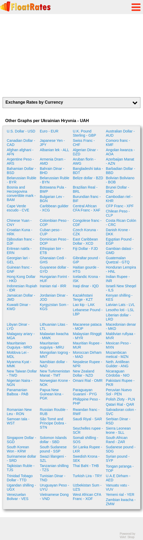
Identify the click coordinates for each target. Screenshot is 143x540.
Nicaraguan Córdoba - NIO (117, 373)
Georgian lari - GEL (18, 260)
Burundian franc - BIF (87, 199)
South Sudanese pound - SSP (53, 449)
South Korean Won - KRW (18, 449)
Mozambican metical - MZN (117, 354)
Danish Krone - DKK (118, 232)
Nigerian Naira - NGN (19, 382)
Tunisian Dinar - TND (52, 478)
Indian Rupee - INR (118, 279)
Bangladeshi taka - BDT (88, 170)
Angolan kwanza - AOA (120, 152)
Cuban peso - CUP (51, 232)
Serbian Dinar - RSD (118, 421)
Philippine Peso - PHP (86, 401)
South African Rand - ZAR (116, 440)
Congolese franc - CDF (87, 222)
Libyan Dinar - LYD (18, 326)
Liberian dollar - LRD (118, 317)
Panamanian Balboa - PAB (17, 392)
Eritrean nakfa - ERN (19, 250)
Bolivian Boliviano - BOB (120, 180)
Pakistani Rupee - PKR (120, 382)
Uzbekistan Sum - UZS (87, 487)
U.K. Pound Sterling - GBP (84, 133)
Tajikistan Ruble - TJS (21, 468)
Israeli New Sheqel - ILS (121, 288)
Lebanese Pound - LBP (87, 312)
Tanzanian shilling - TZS (54, 468)
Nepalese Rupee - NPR (87, 364)
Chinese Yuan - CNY (19, 222)
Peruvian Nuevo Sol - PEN (119, 392)
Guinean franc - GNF (19, 269)
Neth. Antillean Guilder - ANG (117, 364)
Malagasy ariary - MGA (21, 336)
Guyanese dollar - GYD (54, 269)
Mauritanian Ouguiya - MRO (19, 345)
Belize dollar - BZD (88, 178)
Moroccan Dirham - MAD (87, 354)
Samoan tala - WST (18, 421)
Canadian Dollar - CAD (21, 142)
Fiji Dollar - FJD (85, 248)
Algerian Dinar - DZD (85, 152)
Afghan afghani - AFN (20, 152)
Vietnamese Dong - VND (54, 496)
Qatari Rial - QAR (120, 404)
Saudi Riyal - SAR (87, 419)
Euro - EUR (49, 131)
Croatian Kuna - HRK (19, 232)
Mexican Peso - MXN (118, 345)
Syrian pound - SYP (117, 458)
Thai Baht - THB (86, 466)
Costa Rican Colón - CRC (121, 222)
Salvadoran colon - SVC (121, 412)
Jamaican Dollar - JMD (21, 297)
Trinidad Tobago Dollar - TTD (20, 478)
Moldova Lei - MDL (18, 354)
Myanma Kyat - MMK (19, 364)
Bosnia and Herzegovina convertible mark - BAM (21, 193)
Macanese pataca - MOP (87, 326)
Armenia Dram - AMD (53, 161)
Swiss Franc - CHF (84, 142)
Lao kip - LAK (84, 305)
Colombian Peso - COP (54, 222)
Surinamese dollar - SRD (21, 458)
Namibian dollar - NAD (53, 364)
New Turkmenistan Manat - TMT (55, 373)
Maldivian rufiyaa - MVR (120, 336)
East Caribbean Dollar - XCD (85, 241)
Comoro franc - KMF (118, 142)
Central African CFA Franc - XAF (86, 208)
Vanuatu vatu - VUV (117, 487)
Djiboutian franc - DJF (20, 241)
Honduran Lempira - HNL (121, 269)
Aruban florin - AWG (84, 161)
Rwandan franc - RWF (86, 412)
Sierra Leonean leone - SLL (118, 430)
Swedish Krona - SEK (86, 458)
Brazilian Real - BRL (85, 189)
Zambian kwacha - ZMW (120, 502)
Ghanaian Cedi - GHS (53, 260)
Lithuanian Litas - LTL (54, 326)
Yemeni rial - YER (120, 494)
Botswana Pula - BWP (53, 189)
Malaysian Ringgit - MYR (87, 336)
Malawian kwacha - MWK (54, 336)
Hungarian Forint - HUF (54, 279)
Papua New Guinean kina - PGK (51, 394)
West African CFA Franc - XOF (87, 496)
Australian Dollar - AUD (120, 133)
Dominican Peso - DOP (54, 241)
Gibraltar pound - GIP (86, 260)
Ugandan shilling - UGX (21, 487)
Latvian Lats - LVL (120, 305)
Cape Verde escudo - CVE (18, 208)
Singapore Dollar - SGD (21, 440)
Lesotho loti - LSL (120, 310)
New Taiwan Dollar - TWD (22, 373)
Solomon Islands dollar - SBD (53, 440)
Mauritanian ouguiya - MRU (52, 345)
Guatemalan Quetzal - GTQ (117, 260)
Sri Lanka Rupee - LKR (87, 449)
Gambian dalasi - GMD (119, 250)
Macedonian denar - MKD (121, 326)
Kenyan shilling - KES (119, 297)
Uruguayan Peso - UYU (54, 487)
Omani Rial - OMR (87, 380)
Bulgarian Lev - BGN (52, 199)
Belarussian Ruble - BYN (54, 180)
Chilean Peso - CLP (118, 213)
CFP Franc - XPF (120, 206)
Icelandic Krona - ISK (86, 279)
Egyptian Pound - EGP (120, 241)
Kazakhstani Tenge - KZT (83, 297)
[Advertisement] (71, 55)
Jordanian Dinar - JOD (54, 297)
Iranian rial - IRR (53, 286)
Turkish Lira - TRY (87, 476)
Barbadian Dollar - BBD (120, 170)
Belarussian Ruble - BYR (21, 180)
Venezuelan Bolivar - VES (17, 496)
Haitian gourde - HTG (86, 269)
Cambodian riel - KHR (119, 199)
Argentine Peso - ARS (20, 161)
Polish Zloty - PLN (120, 399)
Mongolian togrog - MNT (55, 354)
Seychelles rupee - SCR (88, 430)
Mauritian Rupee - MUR (87, 345)
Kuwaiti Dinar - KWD (18, 307)
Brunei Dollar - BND (117, 189)
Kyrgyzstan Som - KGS (54, 307)
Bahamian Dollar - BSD (21, 170)
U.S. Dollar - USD (21, 131)
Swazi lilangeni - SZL (53, 458)
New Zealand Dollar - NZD (83, 373)
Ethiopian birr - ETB (51, 250)
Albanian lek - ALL (54, 150)
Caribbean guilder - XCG (54, 208)
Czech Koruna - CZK (85, 232)
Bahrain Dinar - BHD (52, 170)
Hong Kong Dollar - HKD (21, 279)
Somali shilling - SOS (85, 440)
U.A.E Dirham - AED (118, 478)
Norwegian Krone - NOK (55, 382)
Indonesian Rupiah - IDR (22, 288)
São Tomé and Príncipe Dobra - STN (53, 423)
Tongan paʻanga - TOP (120, 468)
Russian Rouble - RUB (54, 412)
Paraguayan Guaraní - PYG (85, 392)
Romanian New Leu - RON (19, 412)
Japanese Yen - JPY (52, 142)
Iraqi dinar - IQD (86, 286)
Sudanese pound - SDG (120, 449)
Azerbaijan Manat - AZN (120, 161)
